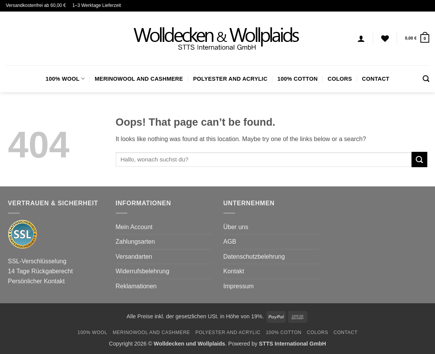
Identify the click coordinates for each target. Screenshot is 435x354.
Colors (340, 79)
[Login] (361, 38)
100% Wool (65, 78)
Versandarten (134, 256)
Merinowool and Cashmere (139, 79)
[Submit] (419, 159)
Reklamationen (136, 286)
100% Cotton (297, 79)
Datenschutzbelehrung (254, 256)
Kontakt (233, 271)
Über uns (235, 227)
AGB (230, 241)
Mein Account (134, 227)
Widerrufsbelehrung (143, 271)
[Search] (426, 79)
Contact (375, 79)
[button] (417, 38)
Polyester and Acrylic (230, 79)
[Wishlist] (385, 38)
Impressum (238, 286)
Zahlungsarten (135, 241)
